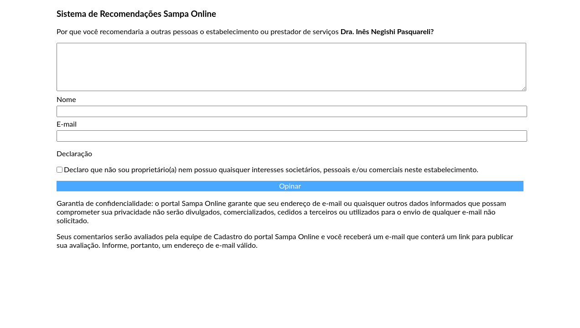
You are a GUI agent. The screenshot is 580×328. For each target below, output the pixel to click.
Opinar (290, 185)
